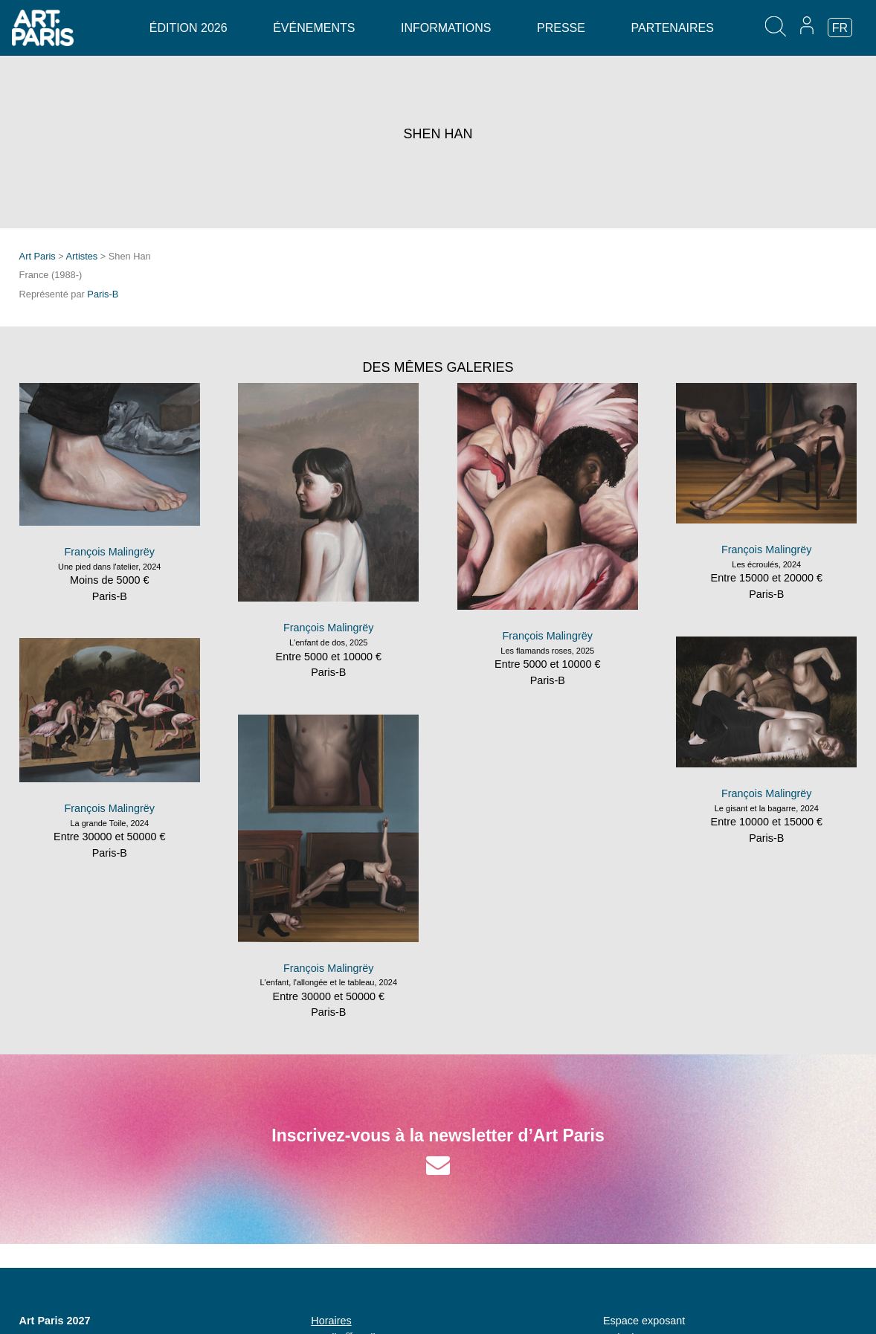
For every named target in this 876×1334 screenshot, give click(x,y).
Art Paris (37, 256)
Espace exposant (644, 1321)
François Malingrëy (109, 552)
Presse (561, 28)
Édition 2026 (188, 28)
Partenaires (672, 28)
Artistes (82, 256)
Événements (314, 28)
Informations (446, 28)
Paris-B (102, 294)
